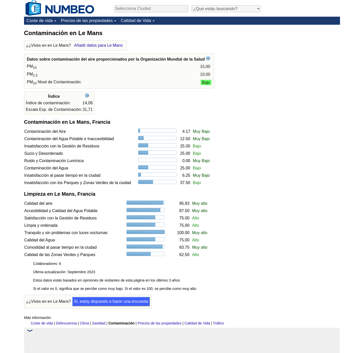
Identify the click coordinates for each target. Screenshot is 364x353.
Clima (84, 323)
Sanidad (98, 323)
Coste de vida (40, 20)
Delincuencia (66, 323)
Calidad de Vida (136, 20)
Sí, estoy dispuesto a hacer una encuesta (111, 301)
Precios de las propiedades (87, 20)
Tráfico (218, 323)
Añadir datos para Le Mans (98, 45)
